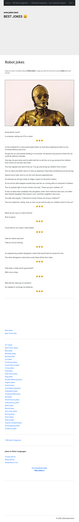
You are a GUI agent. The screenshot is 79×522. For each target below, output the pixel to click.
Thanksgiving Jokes (12, 425)
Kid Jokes (8, 397)
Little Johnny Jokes (12, 402)
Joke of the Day (11, 333)
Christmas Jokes (11, 362)
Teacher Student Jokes (13, 423)
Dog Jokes (9, 376)
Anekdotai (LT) (10, 462)
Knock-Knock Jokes (12, 400)
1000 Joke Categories (39, 3)
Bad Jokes (8, 351)
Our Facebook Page (56, 3)
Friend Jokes (9, 385)
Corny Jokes (9, 368)
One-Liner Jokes (11, 411)
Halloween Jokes (11, 391)
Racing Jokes (10, 414)
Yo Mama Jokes (11, 428)
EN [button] (70, 3)
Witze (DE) (9, 459)
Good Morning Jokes (13, 388)
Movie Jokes (9, 408)
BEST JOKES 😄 (15, 16)
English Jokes (10, 382)
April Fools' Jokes (11, 348)
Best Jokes (9, 330)
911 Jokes (8, 345)
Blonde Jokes (10, 356)
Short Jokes (9, 417)
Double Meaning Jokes (13, 379)
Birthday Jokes (10, 353)
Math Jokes (9, 405)
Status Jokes (9, 420)
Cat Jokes (8, 359)
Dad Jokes (9, 371)
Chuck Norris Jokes (12, 365)
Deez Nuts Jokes (11, 374)
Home (8, 3)
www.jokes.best (11, 12)
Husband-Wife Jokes (12, 394)
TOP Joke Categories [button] (20, 3)
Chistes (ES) (9, 457)
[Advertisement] (20, 37)
